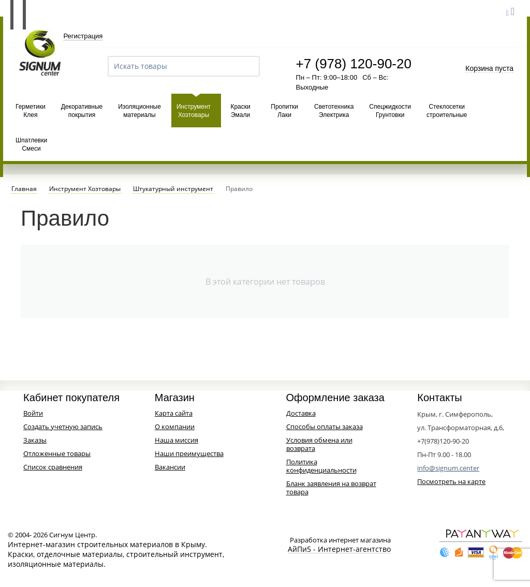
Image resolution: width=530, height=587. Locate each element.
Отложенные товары (57, 453)
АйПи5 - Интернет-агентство (339, 549)
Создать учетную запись (62, 426)
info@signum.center (448, 468)
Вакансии (170, 467)
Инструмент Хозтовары (193, 111)
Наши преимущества (189, 453)
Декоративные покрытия (81, 111)
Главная (24, 189)
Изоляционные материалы (139, 111)
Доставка (301, 413)
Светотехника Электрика (334, 111)
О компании (175, 426)
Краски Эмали (240, 111)
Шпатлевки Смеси (31, 144)
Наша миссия (176, 440)
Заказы (35, 440)
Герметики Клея (31, 111)
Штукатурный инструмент (173, 189)
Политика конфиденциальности (321, 466)
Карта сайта (174, 413)
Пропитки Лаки (284, 111)
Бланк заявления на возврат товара (331, 487)
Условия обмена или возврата (319, 444)
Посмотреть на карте (451, 481)
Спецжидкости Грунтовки (390, 111)
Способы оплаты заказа (324, 426)
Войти (33, 413)
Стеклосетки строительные (446, 111)
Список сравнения (52, 467)
